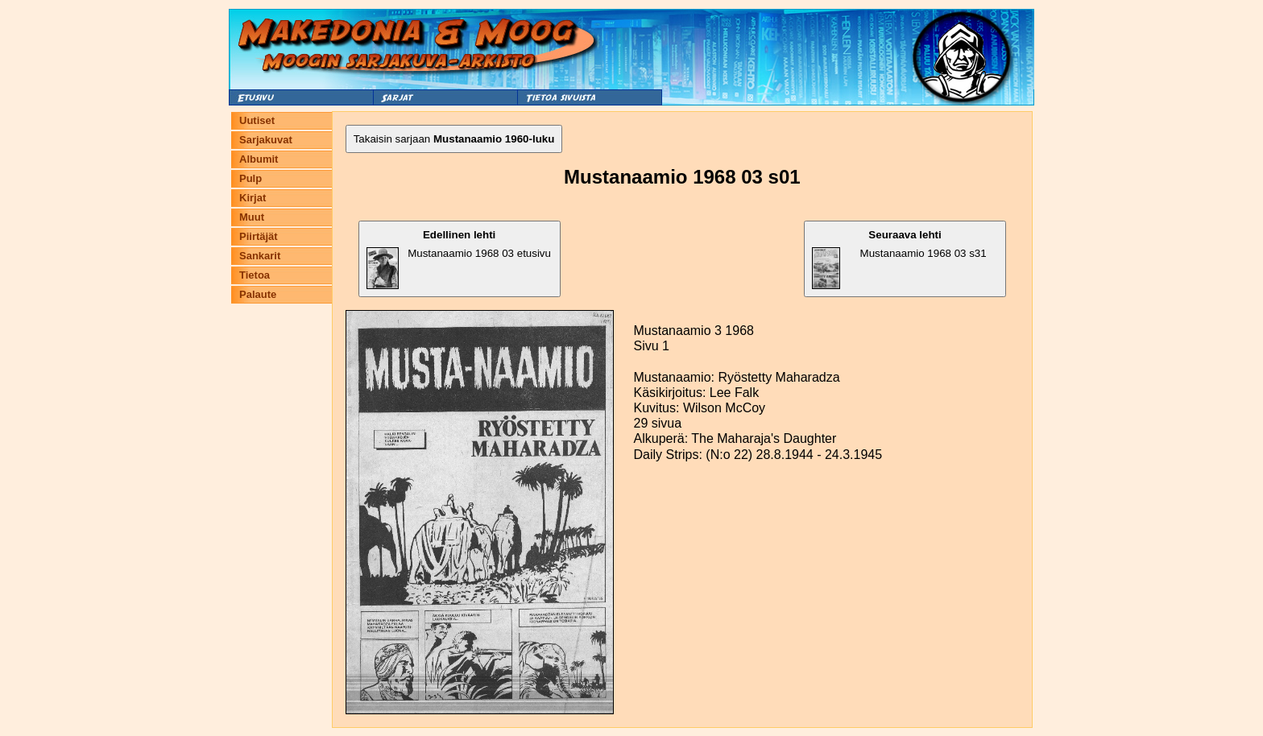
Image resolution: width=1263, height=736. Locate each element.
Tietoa (254, 275)
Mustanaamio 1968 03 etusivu (458, 259)
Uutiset (257, 120)
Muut (251, 217)
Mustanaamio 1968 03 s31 (899, 259)
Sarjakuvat (265, 140)
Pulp (250, 178)
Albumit (258, 159)
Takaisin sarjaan (454, 139)
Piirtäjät (258, 236)
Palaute (257, 294)
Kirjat (252, 198)
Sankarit (259, 256)
